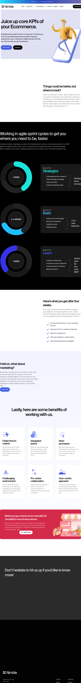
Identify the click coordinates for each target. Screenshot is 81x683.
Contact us (18, 50)
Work (23, 6)
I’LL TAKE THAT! (26, 534)
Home (58, 679)
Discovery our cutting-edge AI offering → (42, 1)
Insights (55, 6)
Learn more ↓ (6, 50)
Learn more (5, 391)
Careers (61, 6)
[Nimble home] (8, 6)
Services (49, 6)
